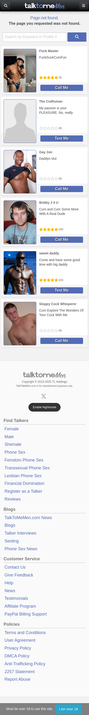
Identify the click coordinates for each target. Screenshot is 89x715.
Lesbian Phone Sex (23, 475)
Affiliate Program (20, 606)
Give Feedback (19, 575)
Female (12, 429)
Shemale (13, 444)
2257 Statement (20, 671)
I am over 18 (68, 709)
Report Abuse (17, 679)
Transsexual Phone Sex (27, 468)
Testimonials (16, 598)
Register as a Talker (23, 491)
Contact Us (15, 567)
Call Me (61, 88)
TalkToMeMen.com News (28, 517)
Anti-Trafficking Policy (25, 663)
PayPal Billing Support (26, 614)
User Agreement (20, 640)
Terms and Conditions (25, 632)
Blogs (10, 525)
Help (9, 583)
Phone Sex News (21, 548)
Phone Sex (15, 452)
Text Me (62, 138)
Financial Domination (24, 483)
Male (9, 436)
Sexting (12, 541)
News (10, 590)
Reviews (13, 499)
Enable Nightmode (44, 407)
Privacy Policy (18, 648)
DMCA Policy (17, 656)
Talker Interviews (20, 533)
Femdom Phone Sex (24, 460)
